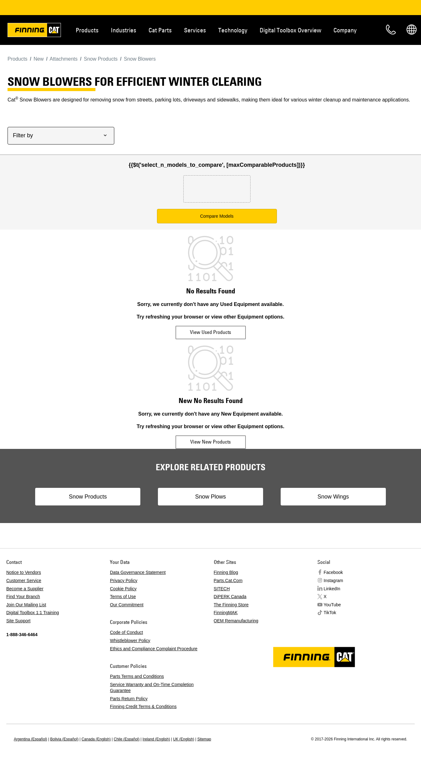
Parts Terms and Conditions (137, 676)
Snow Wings (328, 497)
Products (87, 30)
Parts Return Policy (129, 698)
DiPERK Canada (230, 596)
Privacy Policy (123, 580)
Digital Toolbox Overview (290, 30)
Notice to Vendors (23, 572)
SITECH (222, 588)
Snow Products (92, 497)
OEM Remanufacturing (236, 620)
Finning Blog (226, 572)
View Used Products (210, 332)
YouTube (332, 604)
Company (345, 30)
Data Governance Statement (137, 572)
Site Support (18, 620)
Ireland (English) (156, 739)
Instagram (333, 580)
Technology (232, 30)
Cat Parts (160, 30)
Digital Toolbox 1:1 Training (32, 612)
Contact (391, 30)
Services (195, 30)
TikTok (330, 612)
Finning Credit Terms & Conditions (143, 706)
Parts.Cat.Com (228, 580)
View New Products (210, 442)
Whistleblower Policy (130, 640)
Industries (123, 30)
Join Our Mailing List (26, 604)
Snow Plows (210, 497)
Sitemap (204, 739)
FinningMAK (226, 612)
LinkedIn (332, 588)
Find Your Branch (23, 596)
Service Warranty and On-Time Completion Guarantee (152, 687)
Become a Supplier (24, 588)
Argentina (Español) (30, 739)
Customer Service (23, 580)
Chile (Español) (126, 739)
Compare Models (217, 216)
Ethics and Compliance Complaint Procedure (153, 648)
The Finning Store (231, 604)
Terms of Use (123, 596)
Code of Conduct (126, 632)
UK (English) (183, 739)
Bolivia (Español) (64, 739)
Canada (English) (96, 739)
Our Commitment (126, 604)
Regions (412, 30)
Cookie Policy (123, 588)
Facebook (333, 572)
